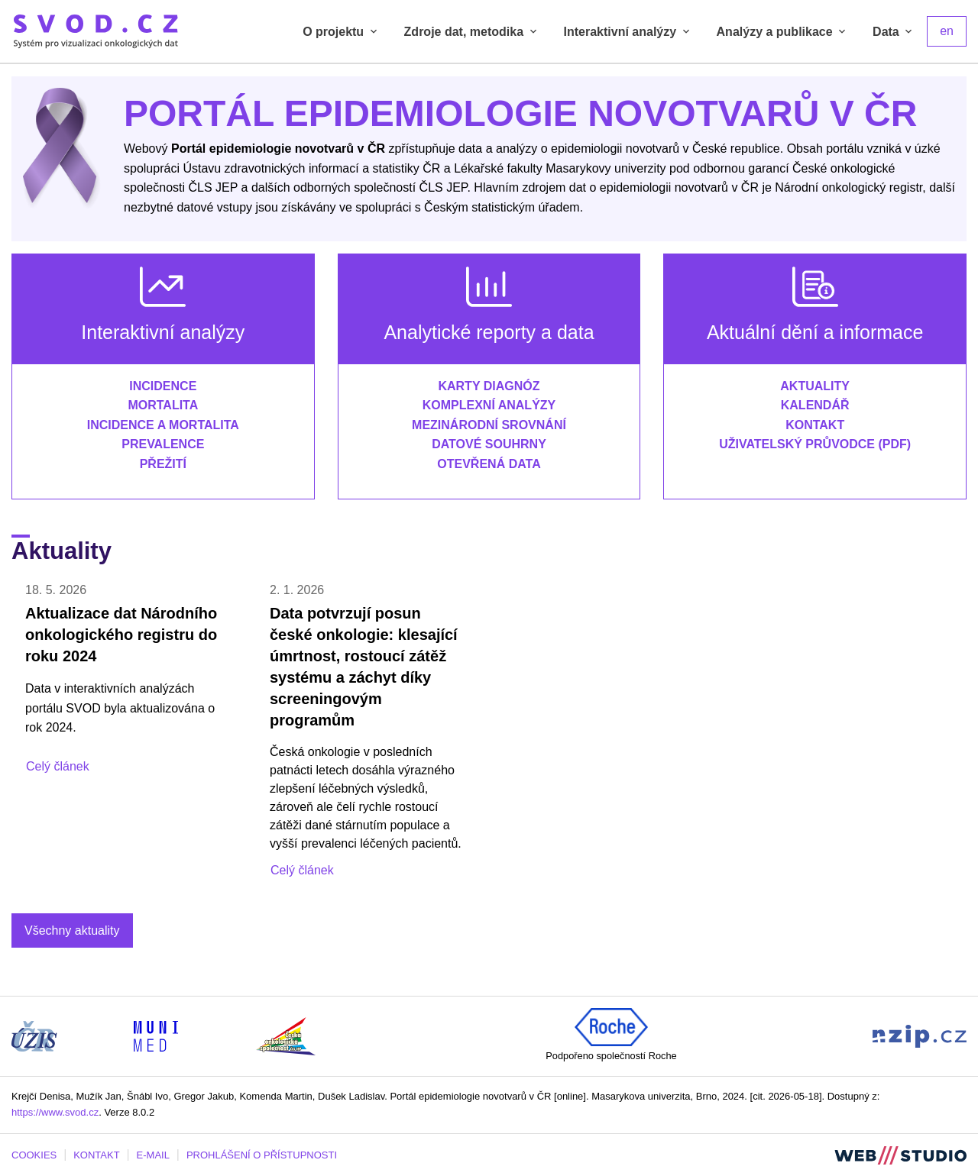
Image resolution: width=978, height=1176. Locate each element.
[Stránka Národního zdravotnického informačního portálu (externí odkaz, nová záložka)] (920, 1035)
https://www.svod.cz (55, 1112)
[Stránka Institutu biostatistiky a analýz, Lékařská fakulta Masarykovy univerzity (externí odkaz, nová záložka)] (156, 1035)
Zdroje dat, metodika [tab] (471, 31)
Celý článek (57, 766)
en (947, 30)
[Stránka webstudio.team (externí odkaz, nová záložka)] (900, 1154)
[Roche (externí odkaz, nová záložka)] (611, 1026)
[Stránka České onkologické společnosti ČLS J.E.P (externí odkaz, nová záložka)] (286, 1035)
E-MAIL (153, 1155)
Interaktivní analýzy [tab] (628, 31)
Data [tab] (894, 31)
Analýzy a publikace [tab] (783, 31)
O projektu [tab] (341, 31)
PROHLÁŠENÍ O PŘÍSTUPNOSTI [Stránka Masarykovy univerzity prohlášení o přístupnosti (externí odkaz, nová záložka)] (261, 1155)
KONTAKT (96, 1155)
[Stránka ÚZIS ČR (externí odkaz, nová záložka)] (34, 1035)
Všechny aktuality (72, 930)
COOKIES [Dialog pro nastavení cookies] (34, 1155)
